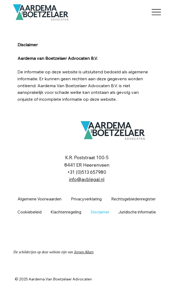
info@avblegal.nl (87, 179)
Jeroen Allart (83, 252)
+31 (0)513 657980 (86, 172)
